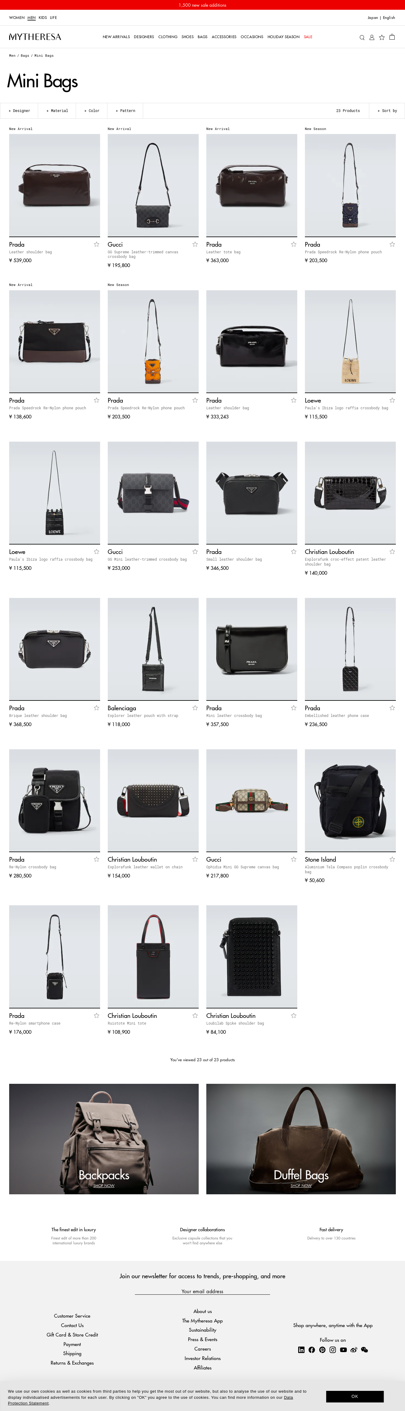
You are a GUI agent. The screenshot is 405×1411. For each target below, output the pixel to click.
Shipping (72, 1353)
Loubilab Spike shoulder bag (235, 1023)
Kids (43, 17)
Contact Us (72, 1325)
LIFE (53, 17)
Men (31, 17)
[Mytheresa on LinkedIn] (301, 1349)
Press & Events (202, 1339)
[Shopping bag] (392, 36)
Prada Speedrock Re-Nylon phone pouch (343, 251)
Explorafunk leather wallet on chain (145, 866)
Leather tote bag (223, 251)
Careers (202, 1348)
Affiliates (203, 1367)
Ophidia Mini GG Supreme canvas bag (242, 866)
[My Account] (371, 36)
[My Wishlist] (381, 37)
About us (202, 1311)
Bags (25, 55)
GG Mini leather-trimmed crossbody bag (147, 559)
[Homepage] (35, 36)
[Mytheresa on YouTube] (343, 1349)
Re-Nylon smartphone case (34, 1023)
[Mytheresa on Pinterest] (322, 1349)
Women (16, 17)
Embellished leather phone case (337, 715)
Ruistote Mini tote (127, 1023)
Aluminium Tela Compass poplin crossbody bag (346, 869)
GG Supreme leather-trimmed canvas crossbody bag (143, 254)
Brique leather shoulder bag (38, 715)
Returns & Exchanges (72, 1362)
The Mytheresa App (202, 1320)
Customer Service (72, 1315)
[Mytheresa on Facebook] (311, 1349)
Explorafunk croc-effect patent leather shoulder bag (345, 561)
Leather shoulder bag (30, 251)
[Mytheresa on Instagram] (332, 1349)
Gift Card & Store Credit (72, 1334)
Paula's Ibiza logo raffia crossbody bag (346, 407)
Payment (72, 1344)
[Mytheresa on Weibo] (353, 1349)
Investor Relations (203, 1358)
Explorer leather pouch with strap (143, 715)
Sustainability (202, 1329)
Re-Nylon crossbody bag (32, 866)
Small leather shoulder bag (234, 559)
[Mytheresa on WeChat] (364, 1349)
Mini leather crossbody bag (234, 715)
